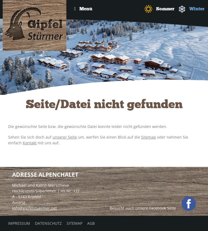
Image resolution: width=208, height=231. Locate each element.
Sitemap (148, 137)
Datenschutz (48, 223)
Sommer (159, 9)
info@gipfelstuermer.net (34, 208)
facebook (188, 203)
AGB (91, 223)
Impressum (19, 223)
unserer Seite (65, 137)
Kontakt (30, 142)
